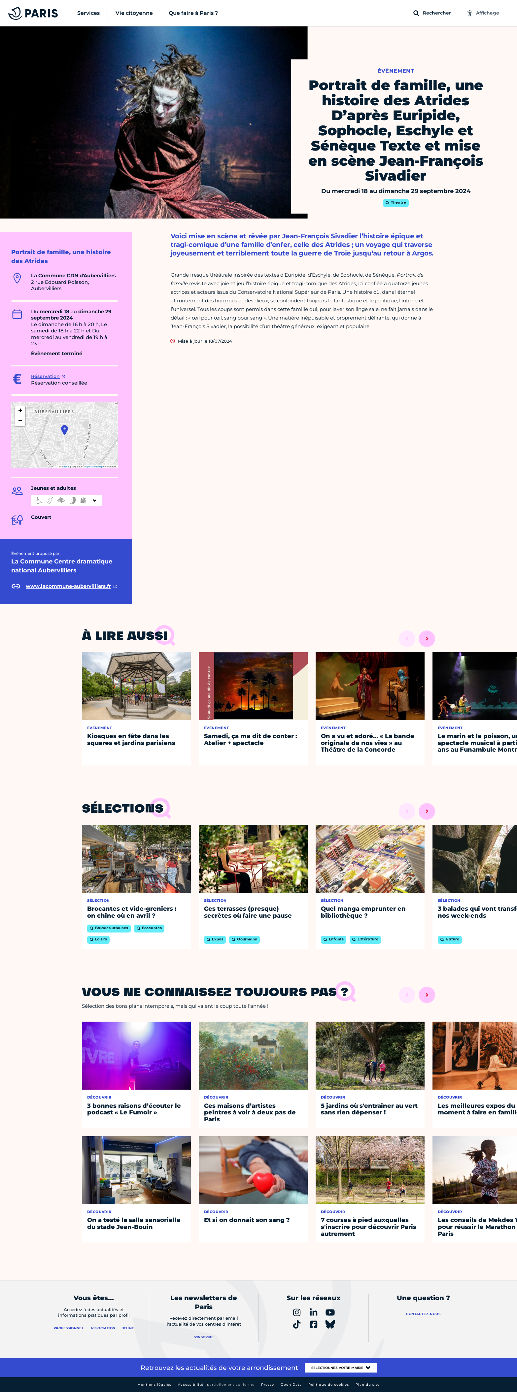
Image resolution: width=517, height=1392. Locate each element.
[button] (64, 430)
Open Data (291, 1384)
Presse (267, 1384)
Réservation (45, 376)
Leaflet (64, 466)
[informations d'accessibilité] (66, 500)
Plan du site (368, 1384)
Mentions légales (154, 1384)
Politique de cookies (328, 1384)
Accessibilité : (216, 1384)
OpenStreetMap (94, 466)
